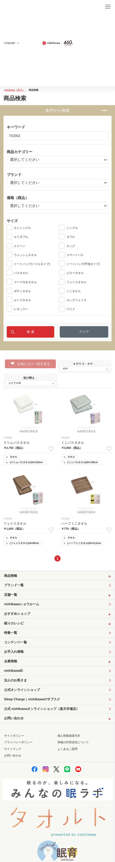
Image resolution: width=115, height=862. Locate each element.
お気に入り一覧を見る (30, 364)
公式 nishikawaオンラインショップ (41, 709)
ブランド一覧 (14, 585)
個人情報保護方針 (69, 735)
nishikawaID (13, 670)
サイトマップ (12, 749)
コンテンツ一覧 (15, 642)
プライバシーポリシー (18, 742)
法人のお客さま (15, 680)
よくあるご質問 (67, 749)
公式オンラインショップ (22, 690)
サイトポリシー (14, 735)
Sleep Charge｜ (32, 699)
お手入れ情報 (14, 651)
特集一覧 (10, 632)
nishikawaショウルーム (21, 604)
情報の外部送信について (73, 742)
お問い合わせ (12, 755)
